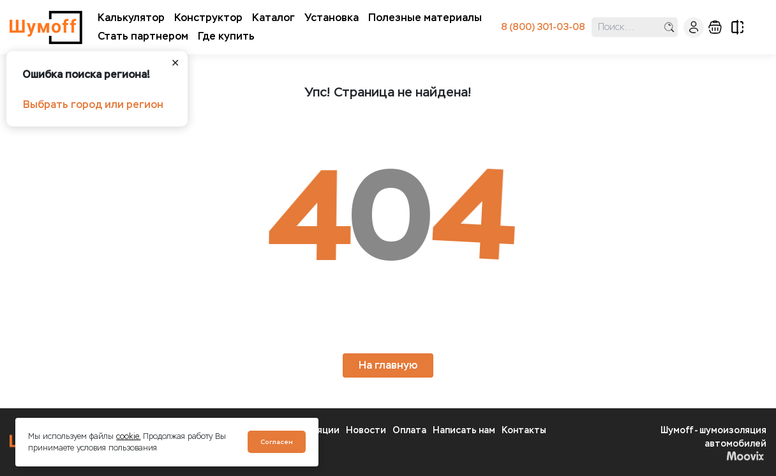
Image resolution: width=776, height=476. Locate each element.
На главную (388, 365)
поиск (669, 27)
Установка (331, 18)
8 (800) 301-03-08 (543, 27)
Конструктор (208, 18)
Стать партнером (143, 36)
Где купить (226, 36)
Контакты (524, 430)
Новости (366, 430)
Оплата (409, 430)
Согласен (276, 442)
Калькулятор (131, 18)
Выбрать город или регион (93, 104)
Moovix (745, 455)
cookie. (128, 436)
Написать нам (464, 430)
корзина (715, 27)
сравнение (737, 27)
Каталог (273, 18)
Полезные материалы (425, 18)
